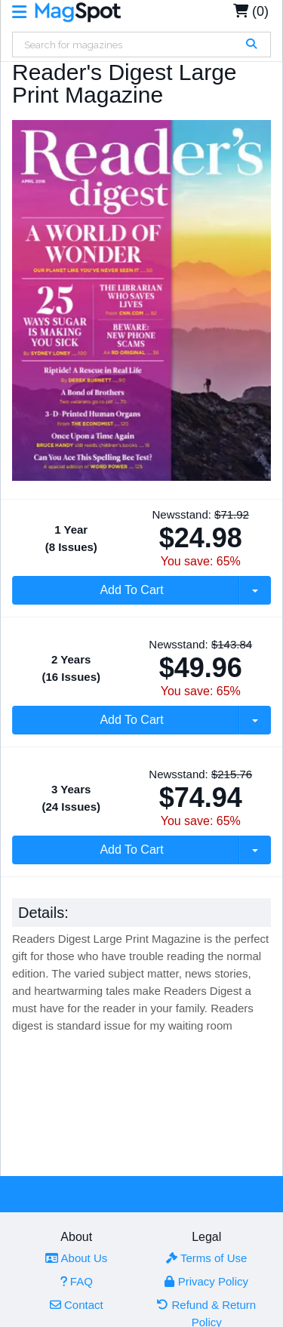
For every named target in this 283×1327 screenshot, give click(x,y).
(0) (251, 11)
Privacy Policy (206, 1281)
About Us (76, 1258)
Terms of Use (206, 1258)
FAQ (76, 1281)
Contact (76, 1304)
